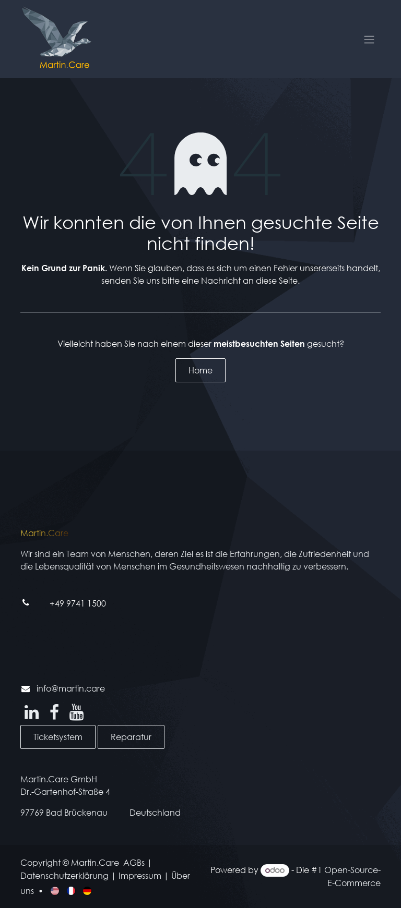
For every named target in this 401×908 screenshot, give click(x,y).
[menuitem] (56, 890)
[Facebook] (54, 712)
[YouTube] (76, 712)
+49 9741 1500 (78, 603)
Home (200, 370)
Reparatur (131, 736)
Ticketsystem (57, 736)
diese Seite (277, 280)
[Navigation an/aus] (369, 39)
